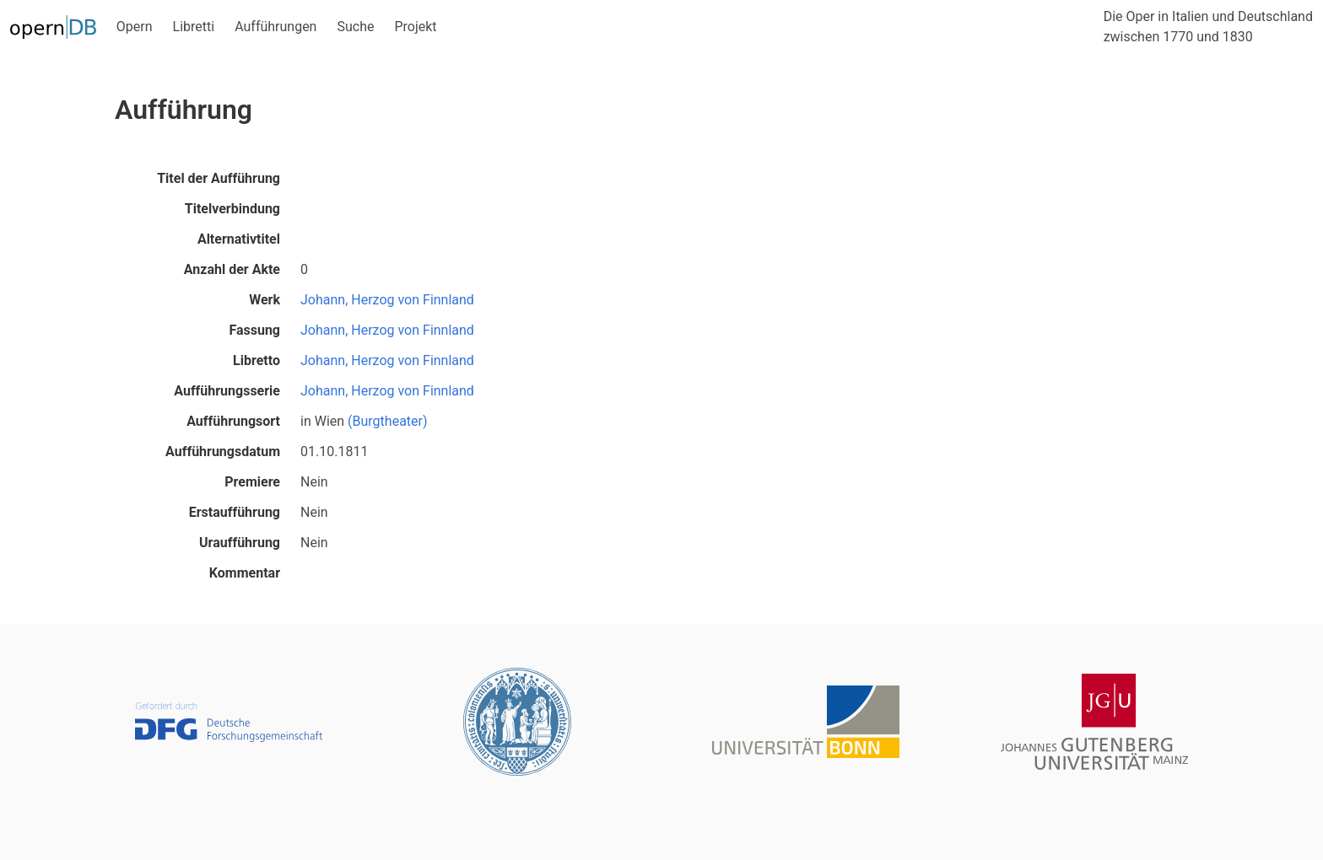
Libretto (256, 360)
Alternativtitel (238, 239)
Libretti (194, 27)
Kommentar (244, 573)
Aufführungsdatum (222, 451)
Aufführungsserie (227, 391)
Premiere (252, 482)
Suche (355, 27)
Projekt (415, 27)
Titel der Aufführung (218, 178)
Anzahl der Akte (232, 269)
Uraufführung (239, 543)
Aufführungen (275, 27)
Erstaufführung (234, 512)
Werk (264, 300)
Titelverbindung (232, 209)
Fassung (254, 330)
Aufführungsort (233, 421)
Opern (134, 27)
